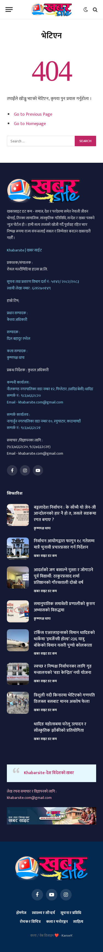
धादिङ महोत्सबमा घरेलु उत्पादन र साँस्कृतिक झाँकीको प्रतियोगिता (60, 727)
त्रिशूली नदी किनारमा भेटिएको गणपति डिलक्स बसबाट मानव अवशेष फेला (64, 698)
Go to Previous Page (33, 114)
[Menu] (9, 9)
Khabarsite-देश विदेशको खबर (49, 772)
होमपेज (21, 913)
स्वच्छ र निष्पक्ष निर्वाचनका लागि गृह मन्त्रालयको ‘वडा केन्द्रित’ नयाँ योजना (62, 669)
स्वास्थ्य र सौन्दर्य (43, 913)
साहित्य (78, 921)
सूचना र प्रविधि (70, 913)
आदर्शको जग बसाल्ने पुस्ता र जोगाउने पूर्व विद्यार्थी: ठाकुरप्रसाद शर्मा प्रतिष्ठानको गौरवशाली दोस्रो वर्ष (63, 576)
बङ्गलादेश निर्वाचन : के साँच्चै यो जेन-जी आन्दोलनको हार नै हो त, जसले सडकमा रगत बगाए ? (65, 514)
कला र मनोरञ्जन (57, 921)
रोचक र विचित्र (30, 921)
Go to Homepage (30, 123)
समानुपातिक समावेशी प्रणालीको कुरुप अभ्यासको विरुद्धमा (64, 607)
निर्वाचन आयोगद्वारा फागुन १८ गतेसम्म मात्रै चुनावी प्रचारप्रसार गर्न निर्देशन (64, 544)
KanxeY (67, 935)
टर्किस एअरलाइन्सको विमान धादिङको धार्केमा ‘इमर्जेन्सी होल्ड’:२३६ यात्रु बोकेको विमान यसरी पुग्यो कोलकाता (64, 639)
